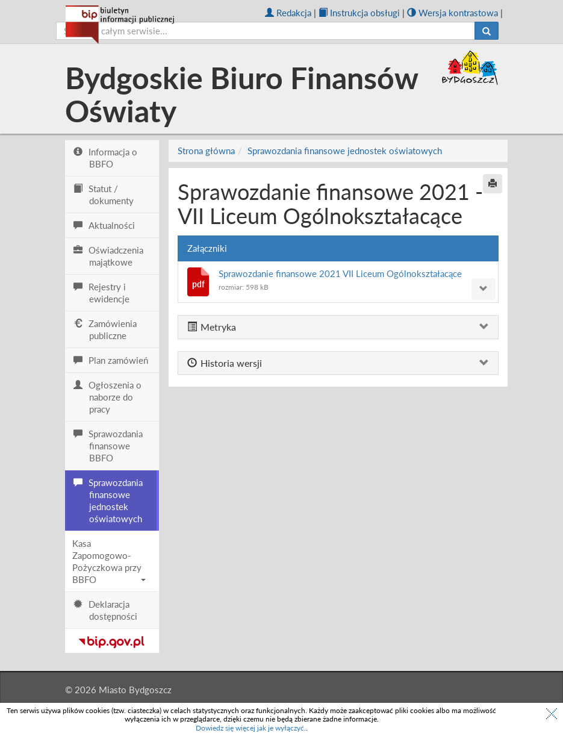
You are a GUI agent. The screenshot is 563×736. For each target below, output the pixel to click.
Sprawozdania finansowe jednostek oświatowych (344, 150)
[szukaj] (265, 31)
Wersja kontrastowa (452, 12)
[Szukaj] (486, 31)
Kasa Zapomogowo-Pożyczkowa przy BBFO (109, 561)
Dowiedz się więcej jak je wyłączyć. (251, 727)
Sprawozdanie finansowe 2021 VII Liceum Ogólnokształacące (340, 273)
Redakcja (288, 12)
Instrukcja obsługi (359, 12)
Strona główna (206, 150)
